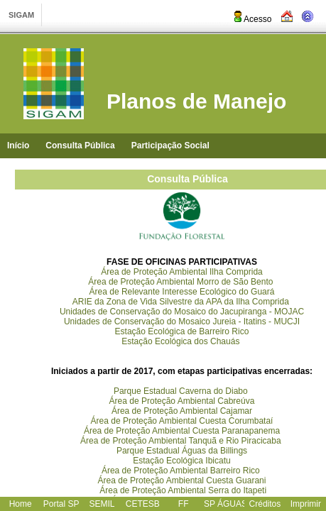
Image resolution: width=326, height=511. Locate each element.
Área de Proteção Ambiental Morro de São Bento (180, 282)
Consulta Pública (79, 145)
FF (183, 504)
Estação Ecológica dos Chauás (181, 341)
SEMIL (101, 504)
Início (18, 145)
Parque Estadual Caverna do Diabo (181, 391)
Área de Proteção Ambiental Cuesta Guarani (182, 480)
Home (20, 504)
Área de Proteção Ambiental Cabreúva (182, 401)
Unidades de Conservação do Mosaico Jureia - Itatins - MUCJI (182, 321)
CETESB (143, 504)
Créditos (265, 504)
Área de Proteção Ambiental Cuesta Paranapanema (182, 431)
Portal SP (61, 504)
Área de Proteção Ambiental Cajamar (182, 411)
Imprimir (305, 504)
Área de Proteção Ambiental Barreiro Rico (181, 471)
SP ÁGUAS (225, 504)
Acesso (251, 19)
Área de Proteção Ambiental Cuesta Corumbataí (182, 421)
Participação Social (170, 145)
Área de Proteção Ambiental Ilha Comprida (181, 272)
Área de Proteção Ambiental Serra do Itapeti (182, 490)
